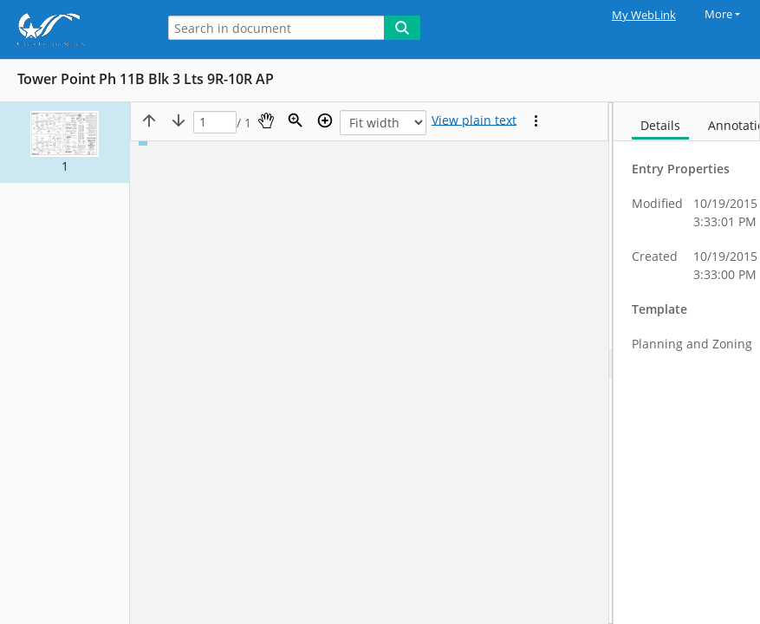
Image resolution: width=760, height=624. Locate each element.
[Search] (402, 28)
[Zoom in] (325, 120)
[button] (64, 142)
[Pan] (266, 120)
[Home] (74, 29)
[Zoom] (295, 120)
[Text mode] (474, 120)
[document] (687, 363)
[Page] (215, 122)
